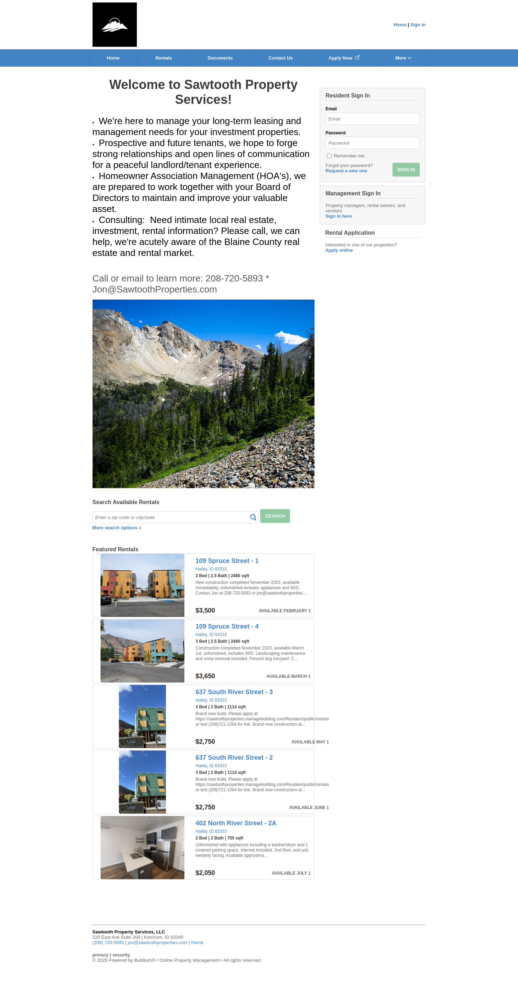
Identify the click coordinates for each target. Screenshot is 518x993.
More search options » (117, 527)
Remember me (349, 155)
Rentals (163, 58)
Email (331, 108)
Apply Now (344, 58)
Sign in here (338, 216)
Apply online (339, 250)
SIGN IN (406, 169)
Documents (220, 58)
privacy (101, 955)
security (121, 955)
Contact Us (280, 58)
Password (335, 132)
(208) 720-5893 (108, 942)
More (403, 58)
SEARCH (275, 516)
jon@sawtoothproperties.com (158, 942)
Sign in (417, 24)
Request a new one (346, 170)
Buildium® (144, 960)
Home (400, 24)
